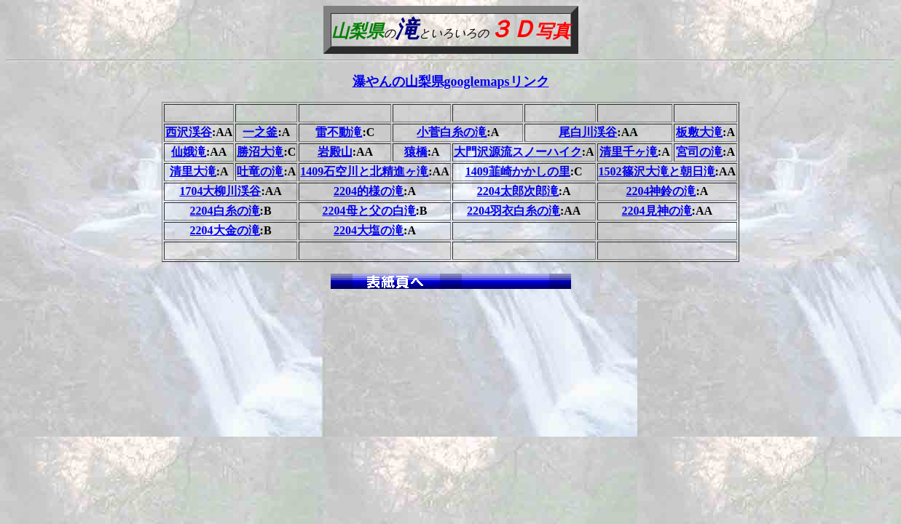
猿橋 (416, 152)
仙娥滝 (188, 152)
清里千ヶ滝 (628, 152)
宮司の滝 (699, 152)
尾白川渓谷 (588, 132)
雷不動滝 (338, 132)
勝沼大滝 (260, 152)
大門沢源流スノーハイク (518, 152)
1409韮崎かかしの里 (517, 171)
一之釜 (260, 132)
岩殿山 (335, 152)
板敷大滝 (699, 132)
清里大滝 (193, 171)
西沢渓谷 (188, 132)
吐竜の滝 (260, 171)
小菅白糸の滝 (452, 132)
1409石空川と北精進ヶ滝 (364, 171)
